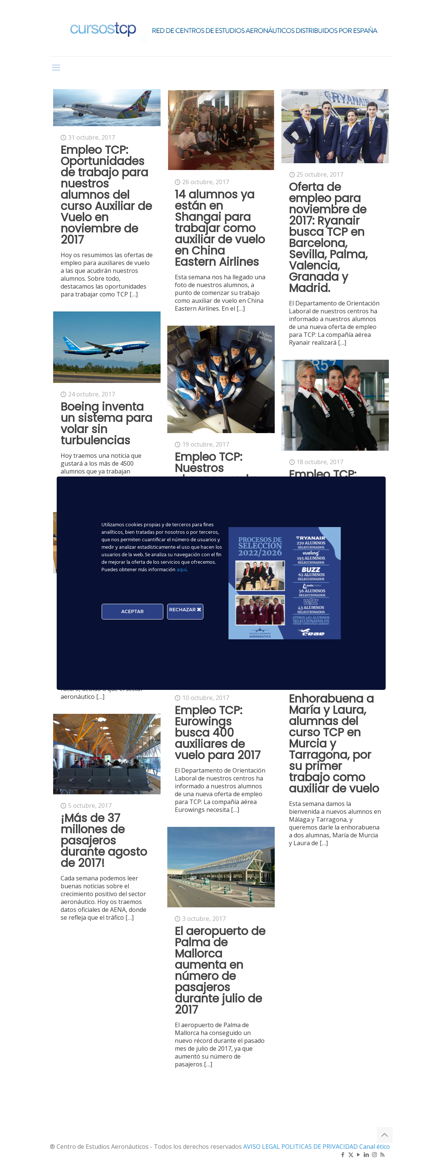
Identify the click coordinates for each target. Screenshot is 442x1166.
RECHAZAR (185, 609)
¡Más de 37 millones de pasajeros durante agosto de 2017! (104, 840)
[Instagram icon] (374, 1154)
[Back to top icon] (385, 1135)
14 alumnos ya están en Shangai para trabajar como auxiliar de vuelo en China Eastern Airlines (220, 228)
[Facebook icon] (343, 1154)
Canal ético (374, 1146)
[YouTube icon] (359, 1154)
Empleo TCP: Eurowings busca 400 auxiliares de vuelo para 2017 (217, 733)
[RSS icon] (382, 1154)
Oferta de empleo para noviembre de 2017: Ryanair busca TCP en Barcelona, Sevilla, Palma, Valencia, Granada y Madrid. (328, 237)
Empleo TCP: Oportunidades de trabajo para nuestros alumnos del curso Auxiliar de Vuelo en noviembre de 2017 (106, 195)
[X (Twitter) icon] (351, 1154)
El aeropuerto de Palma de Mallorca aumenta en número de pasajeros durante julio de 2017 (220, 970)
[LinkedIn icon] (366, 1154)
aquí (181, 570)
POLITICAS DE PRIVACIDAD (320, 1146)
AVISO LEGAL (262, 1146)
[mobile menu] (56, 67)
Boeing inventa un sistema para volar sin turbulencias (106, 423)
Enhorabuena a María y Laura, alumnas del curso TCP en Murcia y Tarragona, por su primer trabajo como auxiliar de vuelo (334, 744)
